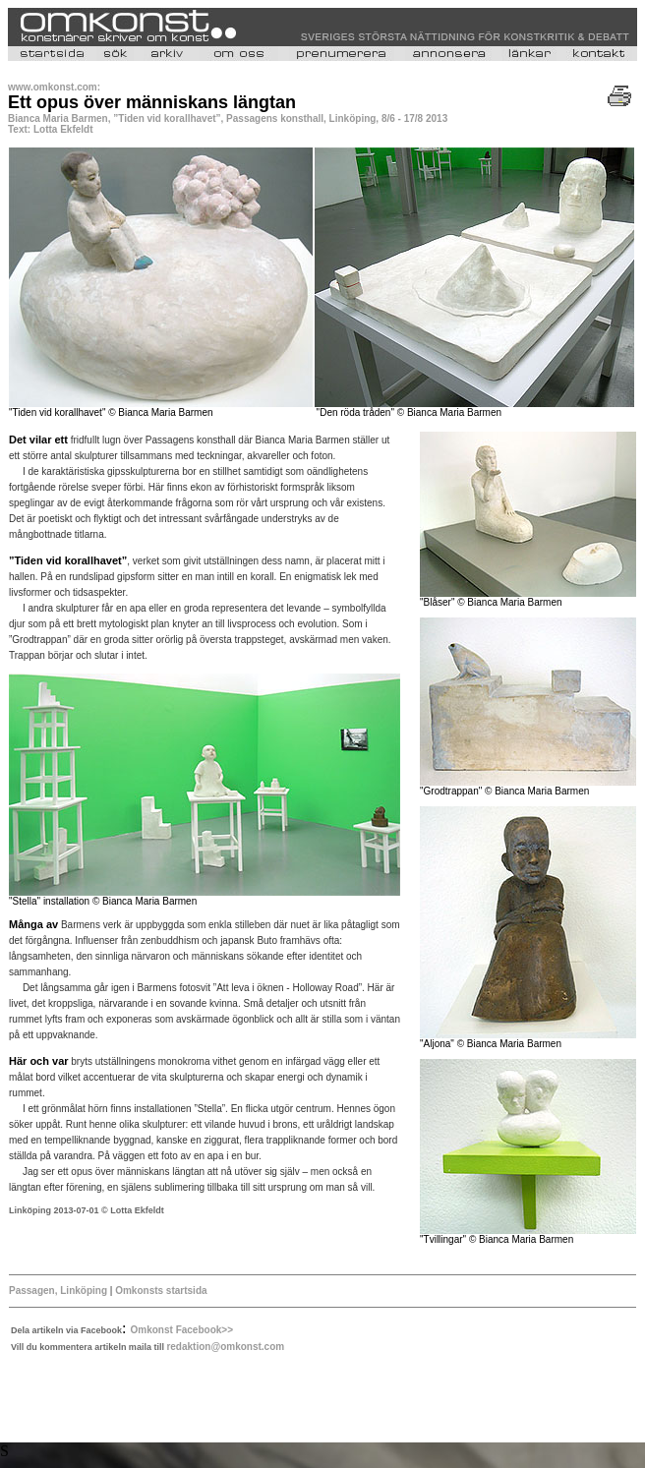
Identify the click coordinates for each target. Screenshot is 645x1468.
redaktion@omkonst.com (225, 1346)
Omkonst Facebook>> (182, 1329)
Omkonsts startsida (160, 1290)
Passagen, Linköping (58, 1290)
